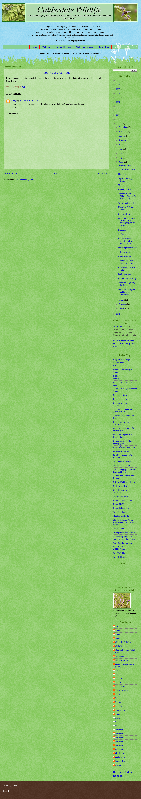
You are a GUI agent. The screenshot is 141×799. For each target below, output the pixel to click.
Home (34, 47)
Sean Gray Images (120, 512)
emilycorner (120, 757)
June (121, 153)
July (121, 149)
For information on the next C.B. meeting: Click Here (124, 344)
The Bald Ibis (118, 529)
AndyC (118, 634)
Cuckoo (121, 234)
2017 (118, 98)
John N (118, 682)
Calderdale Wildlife (123, 642)
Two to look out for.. (126, 165)
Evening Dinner (124, 256)
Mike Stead (119, 706)
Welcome (46, 47)
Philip (14, 100)
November (123, 132)
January (122, 308)
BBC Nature (118, 366)
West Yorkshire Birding (122, 543)
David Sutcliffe (121, 660)
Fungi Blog (104, 47)
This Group (118, 327)
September (123, 140)
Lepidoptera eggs (125, 274)
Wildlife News (119, 557)
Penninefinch (120, 714)
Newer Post (10, 173)
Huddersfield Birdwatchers (124, 447)
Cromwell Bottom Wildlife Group (126, 651)
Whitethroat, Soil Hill (127, 203)
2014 (118, 111)
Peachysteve (120, 710)
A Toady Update (124, 252)
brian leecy (119, 749)
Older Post (103, 173)
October (122, 136)
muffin (118, 765)
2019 (118, 89)
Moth (120, 185)
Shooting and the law (121, 516)
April (121, 162)
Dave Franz (120, 656)
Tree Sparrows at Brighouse (124, 533)
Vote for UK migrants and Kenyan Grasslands (127, 291)
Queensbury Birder (120, 496)
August (122, 145)
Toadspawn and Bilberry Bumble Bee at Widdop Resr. (127, 196)
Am (116, 627)
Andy (117, 630)
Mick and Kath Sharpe (122, 461)
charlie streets (120, 753)
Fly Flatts (122, 174)
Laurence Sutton (122, 690)
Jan (116, 675)
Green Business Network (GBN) (125, 665)
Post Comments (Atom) (24, 180)
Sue (116, 726)
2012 (118, 119)
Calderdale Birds (120, 395)
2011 (118, 124)
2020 (118, 85)
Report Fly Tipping (121, 504)
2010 (118, 314)
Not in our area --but (56, 72)
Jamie (117, 671)
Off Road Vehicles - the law (124, 482)
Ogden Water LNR (120, 486)
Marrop (118, 702)
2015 (118, 106)
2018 (118, 93)
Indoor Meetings (63, 47)
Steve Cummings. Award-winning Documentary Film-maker (124, 522)
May (121, 157)
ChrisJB (118, 646)
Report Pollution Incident (123, 508)
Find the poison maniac (127, 248)
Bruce (117, 638)
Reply (13, 108)
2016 (118, 102)
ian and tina (120, 761)
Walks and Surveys (85, 47)
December (123, 127)
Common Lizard (124, 214)
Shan (117, 722)
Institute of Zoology (121, 451)
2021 (118, 80)
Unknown (119, 730)
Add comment (13, 114)
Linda (117, 694)
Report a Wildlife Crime (123, 500)
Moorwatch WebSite (121, 465)
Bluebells (122, 230)
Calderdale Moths (120, 399)
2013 (118, 115)
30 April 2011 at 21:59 (29, 100)
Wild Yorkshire (119, 553)
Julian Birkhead (121, 686)
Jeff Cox (118, 678)
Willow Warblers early (127, 278)
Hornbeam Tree (124, 189)
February (122, 304)
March (121, 300)
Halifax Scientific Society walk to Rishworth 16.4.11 (126, 241)
